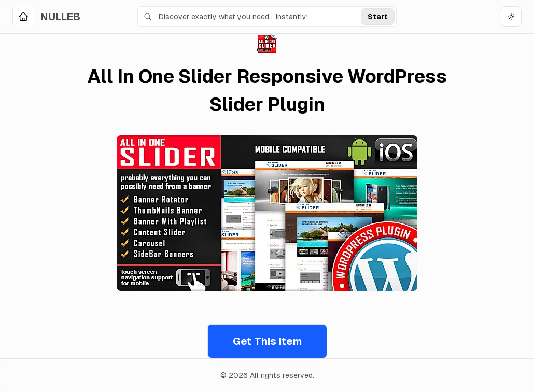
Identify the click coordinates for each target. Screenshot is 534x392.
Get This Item (267, 341)
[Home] (46, 16)
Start (378, 16)
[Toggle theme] (511, 16)
